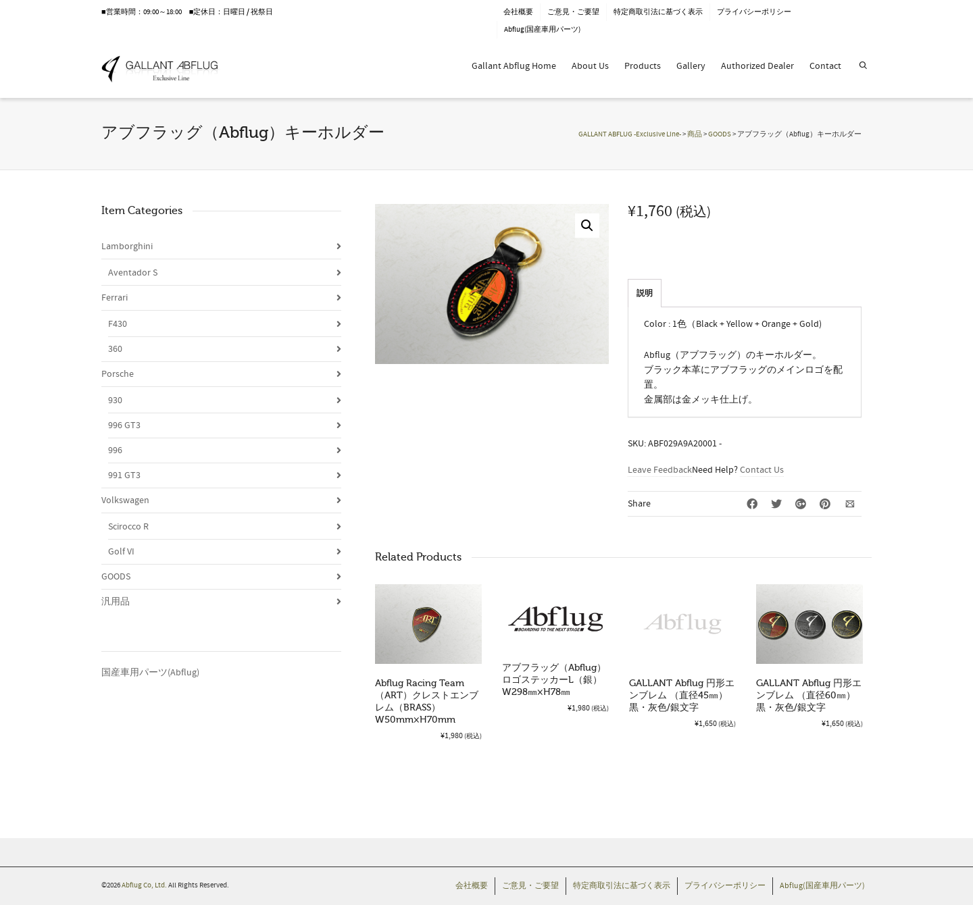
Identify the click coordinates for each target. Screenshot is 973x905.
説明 (645, 293)
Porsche (117, 374)
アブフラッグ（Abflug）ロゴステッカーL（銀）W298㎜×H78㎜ (554, 680)
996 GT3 (124, 425)
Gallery (690, 66)
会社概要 (518, 12)
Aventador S (132, 273)
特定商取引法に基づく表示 (658, 12)
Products (642, 66)
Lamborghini (127, 246)
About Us (590, 66)
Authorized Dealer (757, 66)
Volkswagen (125, 500)
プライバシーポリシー (754, 12)
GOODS (115, 577)
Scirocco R (128, 527)
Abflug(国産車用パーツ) (542, 29)
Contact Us (762, 470)
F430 (117, 324)
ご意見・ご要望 (573, 12)
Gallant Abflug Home (514, 66)
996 (115, 450)
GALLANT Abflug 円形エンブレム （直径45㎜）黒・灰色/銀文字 (681, 695)
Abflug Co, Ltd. (145, 885)
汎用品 (115, 602)
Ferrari (114, 298)
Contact (825, 66)
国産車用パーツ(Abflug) (150, 673)
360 (115, 349)
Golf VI (121, 552)
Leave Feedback (660, 470)
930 (115, 400)
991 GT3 (124, 475)
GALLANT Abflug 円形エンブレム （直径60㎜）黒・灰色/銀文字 (809, 695)
